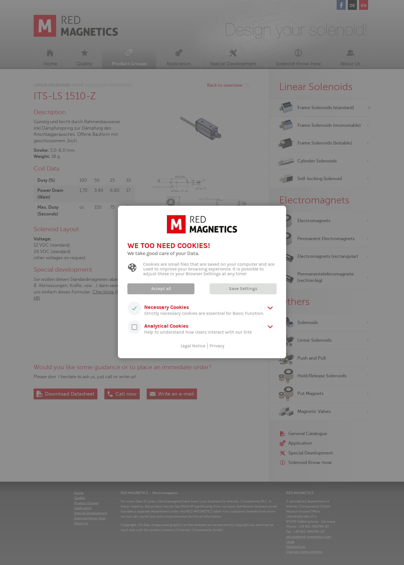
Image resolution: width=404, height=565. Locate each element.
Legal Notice (193, 345)
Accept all (161, 288)
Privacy (217, 345)
